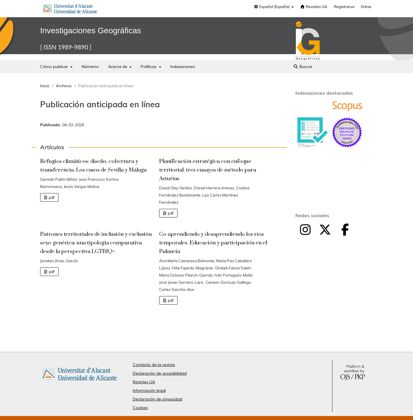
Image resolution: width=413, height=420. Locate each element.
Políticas (149, 66)
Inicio (44, 85)
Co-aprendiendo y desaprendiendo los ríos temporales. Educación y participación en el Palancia (213, 243)
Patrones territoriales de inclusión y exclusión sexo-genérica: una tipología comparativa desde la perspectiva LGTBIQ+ (96, 243)
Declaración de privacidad (157, 399)
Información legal (149, 390)
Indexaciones (182, 66)
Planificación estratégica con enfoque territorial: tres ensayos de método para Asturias (207, 170)
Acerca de (118, 66)
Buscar (302, 66)
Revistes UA (313, 6)
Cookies (140, 407)
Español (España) (272, 6)
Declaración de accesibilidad (160, 373)
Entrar (366, 6)
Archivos (64, 85)
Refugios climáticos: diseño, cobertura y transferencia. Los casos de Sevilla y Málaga (93, 165)
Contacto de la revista (154, 364)
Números (90, 66)
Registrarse (344, 6)
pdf (51, 197)
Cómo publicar (54, 66)
